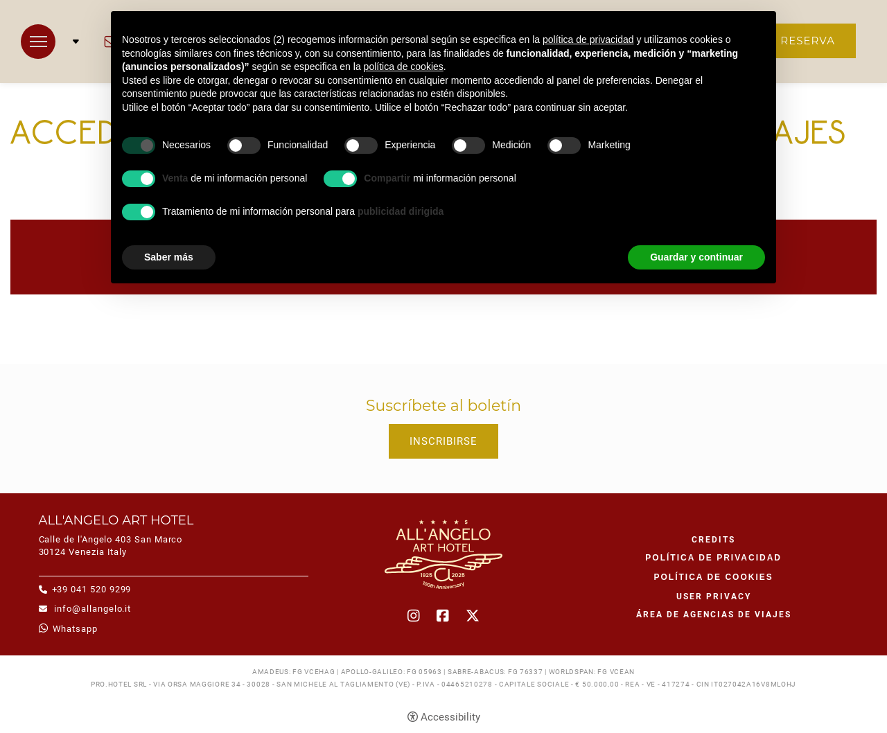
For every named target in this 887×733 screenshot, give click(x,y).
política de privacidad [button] (588, 39)
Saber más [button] (168, 257)
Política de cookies (713, 577)
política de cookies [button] (404, 66)
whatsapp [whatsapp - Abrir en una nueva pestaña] (75, 629)
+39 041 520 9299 (92, 589)
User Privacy (713, 596)
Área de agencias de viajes (713, 614)
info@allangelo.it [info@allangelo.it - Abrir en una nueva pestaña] (92, 608)
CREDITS (713, 540)
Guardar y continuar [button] (696, 257)
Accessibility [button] (450, 717)
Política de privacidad (713, 558)
